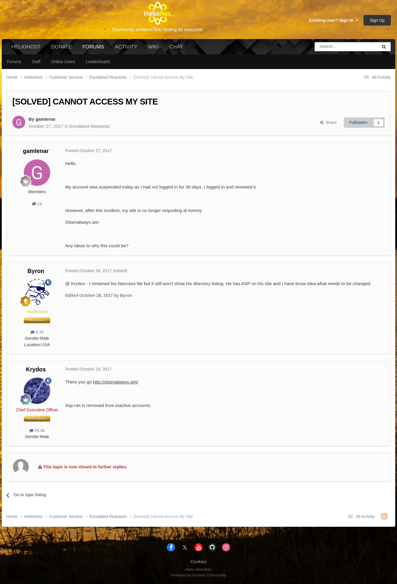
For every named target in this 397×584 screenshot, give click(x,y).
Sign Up (377, 20)
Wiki (153, 47)
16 (37, 203)
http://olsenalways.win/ (115, 381)
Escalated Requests (89, 126)
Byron (35, 271)
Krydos (36, 369)
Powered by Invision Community (198, 575)
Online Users (63, 61)
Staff (36, 61)
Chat (176, 47)
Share (328, 122)
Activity (126, 47)
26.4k (37, 430)
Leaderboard (98, 61)
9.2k (37, 332)
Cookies (198, 561)
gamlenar (45, 119)
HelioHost (26, 47)
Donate (61, 47)
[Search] (331, 46)
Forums (93, 49)
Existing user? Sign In (333, 20)
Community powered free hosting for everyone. (157, 29)
